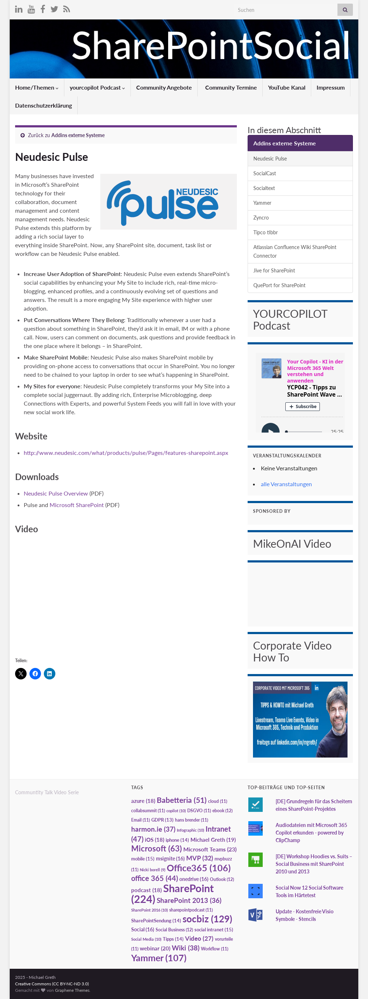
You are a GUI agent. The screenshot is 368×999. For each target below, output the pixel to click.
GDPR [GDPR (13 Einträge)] (162, 820)
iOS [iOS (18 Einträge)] (154, 840)
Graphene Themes (72, 990)
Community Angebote (164, 87)
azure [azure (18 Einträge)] (143, 801)
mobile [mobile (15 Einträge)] (143, 859)
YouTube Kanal (286, 87)
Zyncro (261, 217)
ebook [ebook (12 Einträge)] (222, 810)
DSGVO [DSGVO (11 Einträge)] (199, 810)
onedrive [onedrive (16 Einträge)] (193, 879)
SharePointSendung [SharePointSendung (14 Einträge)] (156, 920)
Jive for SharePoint (274, 270)
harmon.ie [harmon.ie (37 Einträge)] (153, 829)
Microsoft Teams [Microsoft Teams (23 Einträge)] (209, 849)
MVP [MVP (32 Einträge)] (199, 858)
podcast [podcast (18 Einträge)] (146, 890)
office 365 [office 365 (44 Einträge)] (154, 878)
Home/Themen (37, 87)
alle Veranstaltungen (286, 483)
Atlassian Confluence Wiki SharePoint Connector (294, 251)
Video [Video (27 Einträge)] (199, 938)
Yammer (262, 203)
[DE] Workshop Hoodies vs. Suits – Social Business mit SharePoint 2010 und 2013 (314, 863)
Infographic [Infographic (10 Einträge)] (190, 830)
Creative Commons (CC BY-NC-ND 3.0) (52, 983)
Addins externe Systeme (78, 135)
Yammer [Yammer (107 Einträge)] (159, 957)
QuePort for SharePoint (279, 285)
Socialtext (264, 188)
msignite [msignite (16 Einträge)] (170, 858)
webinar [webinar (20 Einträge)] (155, 948)
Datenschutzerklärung (43, 105)
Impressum (331, 87)
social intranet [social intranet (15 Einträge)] (213, 929)
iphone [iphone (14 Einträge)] (177, 840)
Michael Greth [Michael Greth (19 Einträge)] (213, 839)
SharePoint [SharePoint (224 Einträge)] (172, 893)
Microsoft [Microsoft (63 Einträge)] (156, 848)
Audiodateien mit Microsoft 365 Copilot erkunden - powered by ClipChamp (311, 832)
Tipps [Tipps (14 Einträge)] (173, 939)
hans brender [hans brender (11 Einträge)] (191, 820)
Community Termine (230, 87)
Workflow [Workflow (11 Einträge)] (214, 948)
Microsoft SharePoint (77, 504)
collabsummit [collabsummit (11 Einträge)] (148, 810)
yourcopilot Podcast (97, 87)
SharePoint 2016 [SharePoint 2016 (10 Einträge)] (149, 910)
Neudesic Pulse (270, 158)
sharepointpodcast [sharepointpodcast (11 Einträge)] (191, 910)
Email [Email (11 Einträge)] (140, 820)
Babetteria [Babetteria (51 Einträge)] (182, 800)
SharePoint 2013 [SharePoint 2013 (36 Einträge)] (189, 900)
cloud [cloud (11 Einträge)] (217, 801)
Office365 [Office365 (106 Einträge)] (199, 867)
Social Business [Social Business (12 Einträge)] (174, 929)
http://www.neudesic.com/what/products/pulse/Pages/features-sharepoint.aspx (126, 452)
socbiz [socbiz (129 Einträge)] (207, 919)
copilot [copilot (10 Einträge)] (176, 810)
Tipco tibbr (265, 232)
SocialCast (264, 173)
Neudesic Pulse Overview (56, 493)
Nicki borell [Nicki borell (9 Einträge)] (152, 869)
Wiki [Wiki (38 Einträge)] (185, 948)
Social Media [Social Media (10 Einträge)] (146, 939)
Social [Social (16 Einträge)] (142, 929)
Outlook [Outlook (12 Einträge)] (222, 879)
